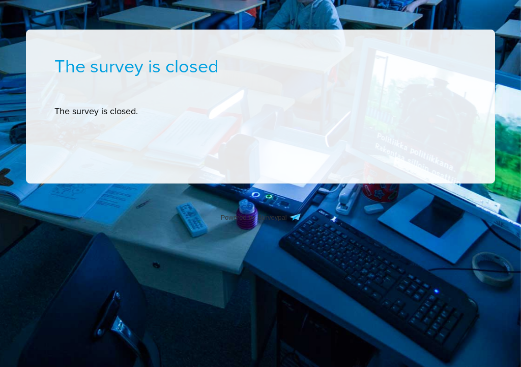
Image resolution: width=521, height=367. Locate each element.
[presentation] (96, 111)
